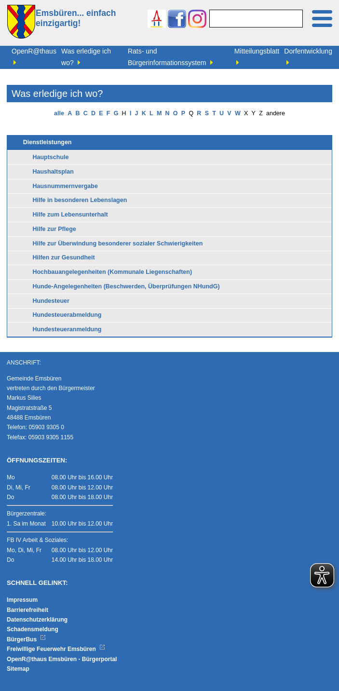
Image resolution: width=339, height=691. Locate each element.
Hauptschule (50, 157)
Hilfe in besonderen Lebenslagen (79, 200)
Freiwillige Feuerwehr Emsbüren (56, 649)
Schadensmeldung (32, 629)
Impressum (22, 599)
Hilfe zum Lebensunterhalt (70, 214)
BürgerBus (26, 639)
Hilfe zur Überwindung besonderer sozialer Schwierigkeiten (117, 243)
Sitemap (18, 668)
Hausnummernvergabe (64, 186)
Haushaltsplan (52, 171)
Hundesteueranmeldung (66, 329)
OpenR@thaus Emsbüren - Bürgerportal (62, 659)
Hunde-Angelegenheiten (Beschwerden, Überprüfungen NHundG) (125, 286)
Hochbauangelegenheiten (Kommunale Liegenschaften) (112, 272)
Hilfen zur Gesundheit (63, 257)
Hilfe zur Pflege (54, 229)
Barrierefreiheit (27, 610)
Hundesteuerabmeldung (66, 315)
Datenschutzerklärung (37, 619)
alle (59, 113)
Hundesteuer (50, 301)
